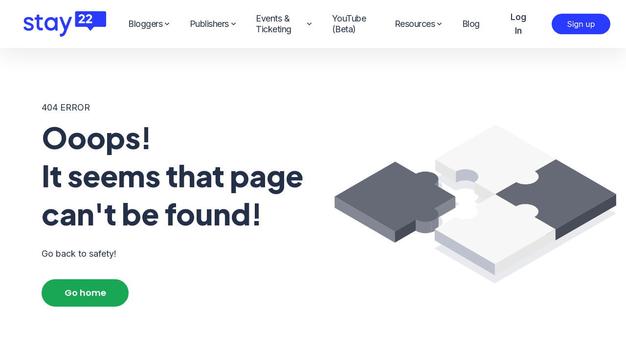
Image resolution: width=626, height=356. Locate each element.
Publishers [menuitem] (213, 24)
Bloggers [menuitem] (148, 24)
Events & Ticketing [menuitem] (284, 23)
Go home (85, 293)
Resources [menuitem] (418, 24)
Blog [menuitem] (471, 24)
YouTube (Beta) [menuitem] (349, 23)
